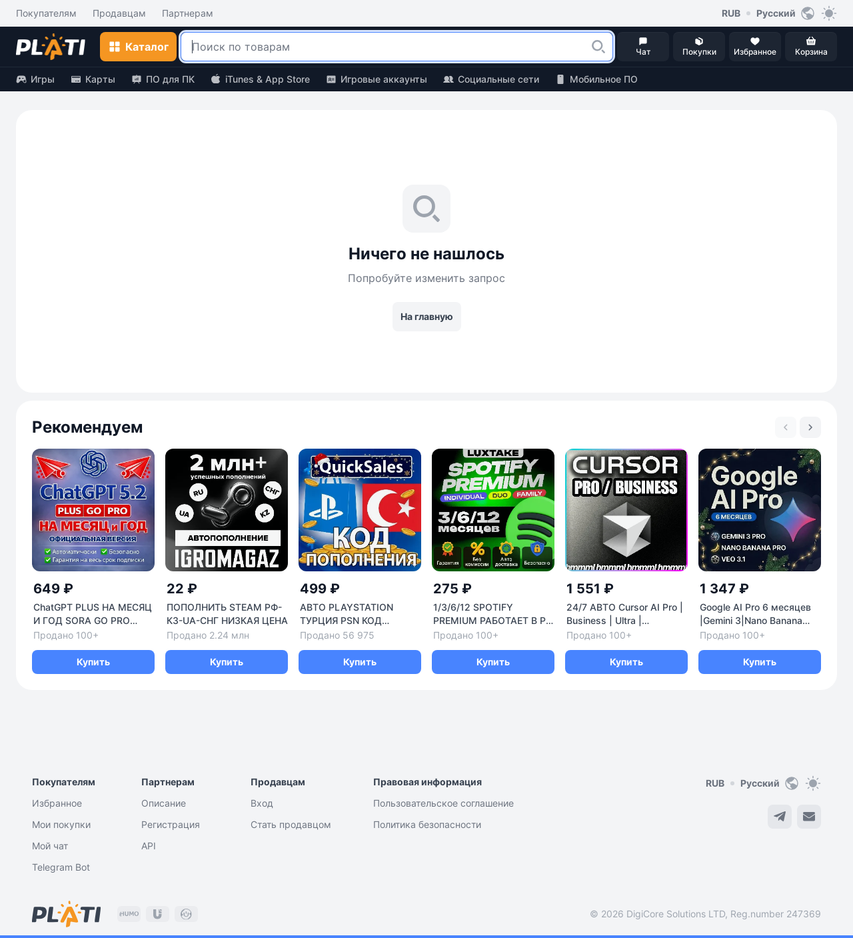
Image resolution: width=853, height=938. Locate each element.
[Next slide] (810, 427)
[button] (598, 46)
